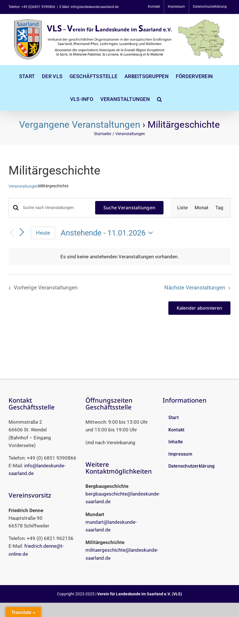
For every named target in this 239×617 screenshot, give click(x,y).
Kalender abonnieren (199, 308)
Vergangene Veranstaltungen (79, 124)
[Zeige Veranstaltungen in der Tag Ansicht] (219, 207)
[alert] (119, 256)
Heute (43, 233)
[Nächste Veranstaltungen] (22, 232)
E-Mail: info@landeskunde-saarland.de (89, 7)
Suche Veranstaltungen (129, 207)
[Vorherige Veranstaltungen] (12, 233)
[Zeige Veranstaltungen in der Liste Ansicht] (182, 207)
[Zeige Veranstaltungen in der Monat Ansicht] (202, 207)
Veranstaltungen (23, 186)
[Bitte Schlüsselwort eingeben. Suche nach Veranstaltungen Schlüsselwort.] (55, 208)
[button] (159, 99)
